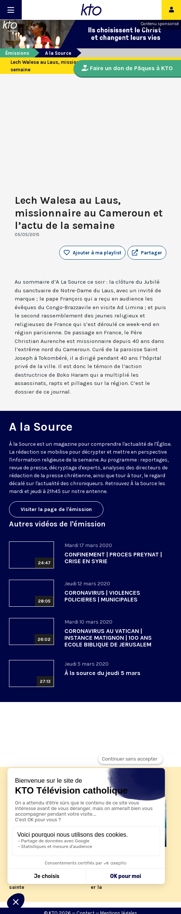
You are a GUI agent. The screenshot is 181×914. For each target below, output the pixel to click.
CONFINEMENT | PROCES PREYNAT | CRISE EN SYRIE (113, 558)
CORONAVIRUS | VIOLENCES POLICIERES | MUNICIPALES (102, 596)
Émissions (17, 53)
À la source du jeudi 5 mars (102, 672)
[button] (146, 253)
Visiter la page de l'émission (56, 509)
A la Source (58, 53)
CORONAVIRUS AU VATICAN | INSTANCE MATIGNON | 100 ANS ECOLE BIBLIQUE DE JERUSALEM (108, 637)
